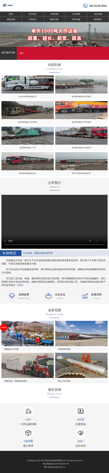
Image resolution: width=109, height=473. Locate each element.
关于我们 (33, 14)
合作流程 (98, 14)
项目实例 (11, 19)
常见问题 (76, 19)
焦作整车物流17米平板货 (81, 122)
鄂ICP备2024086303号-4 (54, 467)
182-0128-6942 (98, 5)
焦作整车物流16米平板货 (81, 97)
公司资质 (76, 14)
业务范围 (54, 14)
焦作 (22, 53)
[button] (49, 42)
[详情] (20, 285)
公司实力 (33, 19)
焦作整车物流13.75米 (28, 148)
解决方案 (54, 19)
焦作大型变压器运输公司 (81, 173)
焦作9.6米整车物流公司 (28, 97)
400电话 (4, 327)
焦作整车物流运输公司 (27, 173)
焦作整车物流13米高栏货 (81, 148)
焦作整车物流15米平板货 (27, 122)
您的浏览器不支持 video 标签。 (54, 221)
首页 (11, 14)
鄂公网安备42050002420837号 (56, 464)
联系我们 (98, 19)
